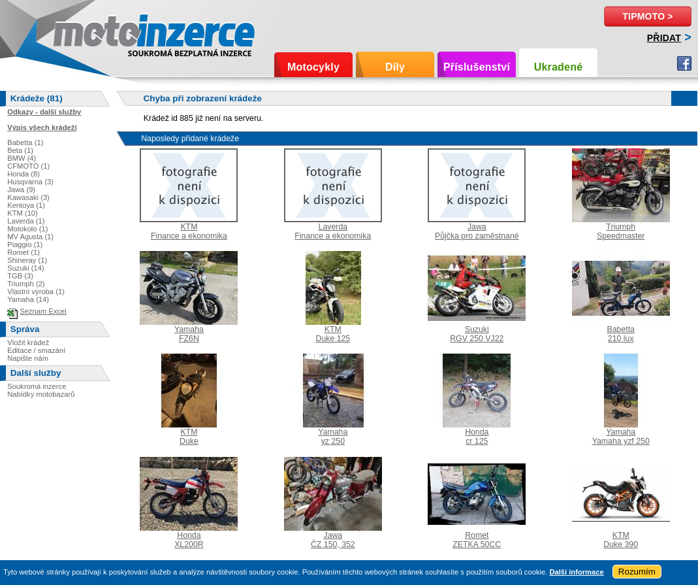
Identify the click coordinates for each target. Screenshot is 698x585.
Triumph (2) (25, 284)
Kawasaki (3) (28, 197)
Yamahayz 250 (332, 436)
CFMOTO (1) (28, 166)
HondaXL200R (189, 540)
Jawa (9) (21, 189)
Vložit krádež (28, 342)
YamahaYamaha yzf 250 (621, 436)
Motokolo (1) (27, 229)
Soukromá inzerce (36, 386)
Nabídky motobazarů (40, 394)
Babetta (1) (25, 142)
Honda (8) (23, 174)
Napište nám (27, 358)
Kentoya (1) (26, 205)
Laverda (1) (25, 221)
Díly (395, 67)
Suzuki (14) (25, 268)
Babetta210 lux (620, 334)
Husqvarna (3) (30, 182)
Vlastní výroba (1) (36, 291)
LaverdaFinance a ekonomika (332, 231)
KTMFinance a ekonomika (189, 231)
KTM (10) (22, 213)
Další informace (576, 572)
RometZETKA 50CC (476, 540)
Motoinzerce (81, 32)
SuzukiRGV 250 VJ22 (476, 334)
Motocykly (313, 67)
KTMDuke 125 (332, 334)
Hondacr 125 (476, 436)
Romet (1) (23, 252)
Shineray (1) (27, 260)
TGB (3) (20, 276)
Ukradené (558, 67)
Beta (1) (20, 150)
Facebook (684, 63)
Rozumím (637, 572)
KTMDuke (189, 436)
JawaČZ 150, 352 (333, 540)
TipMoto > (647, 16)
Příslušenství (476, 67)
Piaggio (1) (24, 244)
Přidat (664, 38)
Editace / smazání (36, 350)
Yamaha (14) (28, 299)
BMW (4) (21, 158)
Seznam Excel (43, 311)
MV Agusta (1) (30, 237)
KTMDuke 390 (620, 540)
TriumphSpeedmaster (620, 231)
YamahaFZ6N (189, 334)
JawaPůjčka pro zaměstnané (477, 231)
